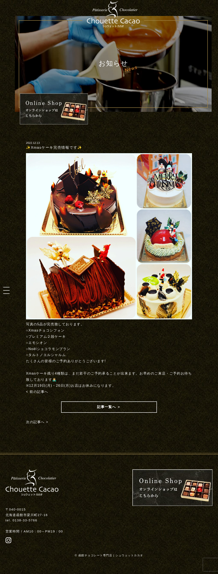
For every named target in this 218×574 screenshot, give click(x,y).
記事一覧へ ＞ (109, 407)
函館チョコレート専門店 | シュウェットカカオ (110, 555)
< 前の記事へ (37, 392)
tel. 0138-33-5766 (21, 520)
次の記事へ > (37, 422)
